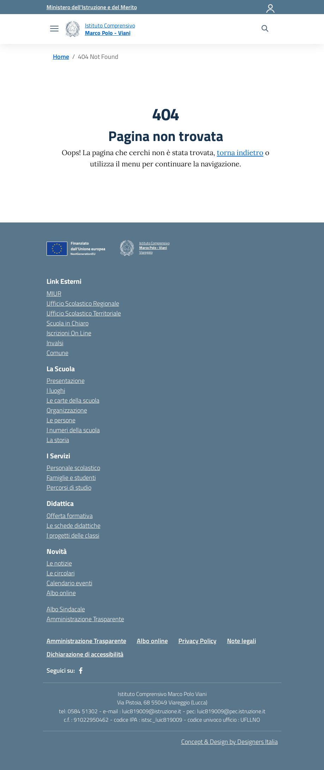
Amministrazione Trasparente (85, 619)
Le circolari (61, 573)
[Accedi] (270, 7)
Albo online (61, 593)
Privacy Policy (197, 641)
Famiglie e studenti (71, 477)
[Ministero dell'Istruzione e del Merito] (92, 7)
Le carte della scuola (73, 400)
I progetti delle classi (73, 535)
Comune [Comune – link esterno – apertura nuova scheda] (57, 353)
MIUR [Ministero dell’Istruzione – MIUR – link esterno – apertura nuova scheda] (54, 293)
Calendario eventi (69, 583)
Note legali (241, 641)
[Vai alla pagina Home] (61, 56)
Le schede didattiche (73, 525)
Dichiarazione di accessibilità (85, 654)
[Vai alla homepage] (73, 29)
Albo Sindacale (66, 609)
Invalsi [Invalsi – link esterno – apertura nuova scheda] (55, 343)
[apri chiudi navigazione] (54, 29)
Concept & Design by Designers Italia (229, 741)
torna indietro (240, 152)
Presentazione (66, 380)
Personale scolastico (73, 467)
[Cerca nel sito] (264, 29)
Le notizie (59, 563)
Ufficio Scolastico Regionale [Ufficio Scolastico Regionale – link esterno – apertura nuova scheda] (83, 303)
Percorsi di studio (69, 487)
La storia (58, 440)
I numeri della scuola (73, 430)
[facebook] (81, 670)
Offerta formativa (70, 515)
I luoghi (56, 390)
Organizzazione (67, 410)
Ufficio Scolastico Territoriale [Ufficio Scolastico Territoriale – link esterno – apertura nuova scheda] (84, 313)
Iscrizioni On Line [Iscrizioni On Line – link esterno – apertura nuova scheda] (69, 333)
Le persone (61, 420)
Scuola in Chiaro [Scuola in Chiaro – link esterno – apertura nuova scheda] (67, 323)
